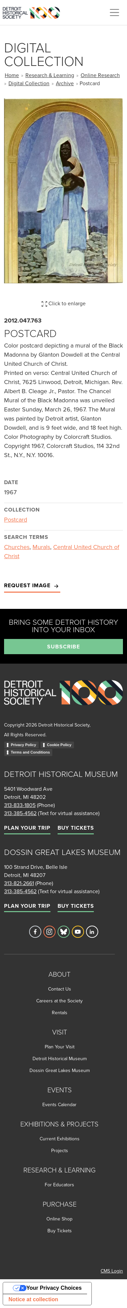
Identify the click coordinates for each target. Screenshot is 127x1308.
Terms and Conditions (30, 752)
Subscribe (63, 646)
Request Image (32, 585)
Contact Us (59, 988)
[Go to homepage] (63, 700)
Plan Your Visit (60, 1046)
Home (12, 75)
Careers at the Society (59, 1000)
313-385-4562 (20, 813)
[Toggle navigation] (114, 12)
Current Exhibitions (60, 1138)
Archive (65, 83)
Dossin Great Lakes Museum (59, 1070)
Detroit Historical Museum (60, 1058)
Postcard (15, 519)
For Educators (59, 1184)
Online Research (100, 75)
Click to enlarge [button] (64, 303)
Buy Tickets (76, 828)
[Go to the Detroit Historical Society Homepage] (34, 11)
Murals (41, 547)
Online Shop (59, 1218)
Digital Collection (28, 83)
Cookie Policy (59, 745)
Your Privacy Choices (54, 1288)
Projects (59, 1150)
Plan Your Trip (27, 828)
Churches (16, 547)
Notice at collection (33, 1299)
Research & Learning (49, 75)
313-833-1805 (20, 805)
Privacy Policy (23, 745)
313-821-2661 (19, 883)
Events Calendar (59, 1104)
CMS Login (112, 1270)
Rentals (59, 1012)
